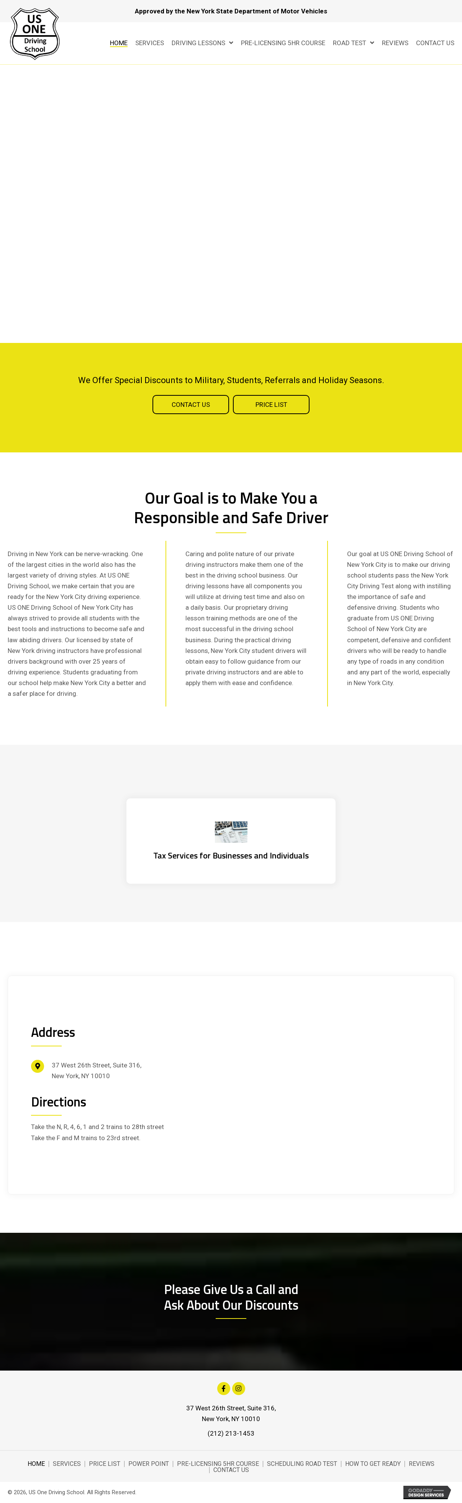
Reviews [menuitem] (421, 1464)
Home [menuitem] (36, 1464)
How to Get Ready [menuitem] (373, 1464)
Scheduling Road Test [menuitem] (302, 1464)
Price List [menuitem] (104, 1464)
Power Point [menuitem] (148, 1464)
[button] (190, 404)
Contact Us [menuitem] (231, 1470)
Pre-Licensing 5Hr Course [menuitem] (218, 1464)
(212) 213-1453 (231, 1433)
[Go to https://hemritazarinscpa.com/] (231, 841)
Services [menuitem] (67, 1464)
